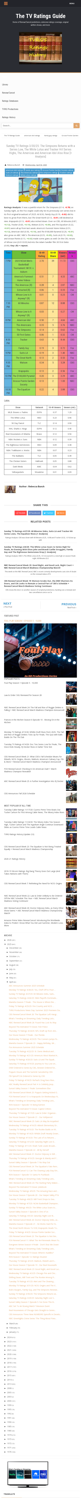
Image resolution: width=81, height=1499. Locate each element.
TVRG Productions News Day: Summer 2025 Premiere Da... (35, 1010)
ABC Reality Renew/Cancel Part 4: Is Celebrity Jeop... (31, 1084)
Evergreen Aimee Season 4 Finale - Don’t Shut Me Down (34, 1244)
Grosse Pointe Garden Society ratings (58, 170)
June (11, 973)
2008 (9, 1388)
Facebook (34, 512)
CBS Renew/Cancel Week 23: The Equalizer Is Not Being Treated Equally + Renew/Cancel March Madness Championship (32, 847)
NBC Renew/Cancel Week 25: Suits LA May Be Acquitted (33, 1121)
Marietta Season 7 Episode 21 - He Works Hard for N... (33, 1224)
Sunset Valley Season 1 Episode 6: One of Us (28, 1211)
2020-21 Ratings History (14, 859)
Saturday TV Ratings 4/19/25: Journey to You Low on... (32, 1063)
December (14, 948)
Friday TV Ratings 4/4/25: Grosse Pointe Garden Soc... (32, 1232)
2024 (9, 1337)
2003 (9, 1396)
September (14, 960)
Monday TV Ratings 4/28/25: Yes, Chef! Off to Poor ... (32, 990)
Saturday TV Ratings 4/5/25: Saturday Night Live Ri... (31, 1215)
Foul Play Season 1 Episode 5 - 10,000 (22, 621)
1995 (9, 1409)
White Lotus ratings (28, 175)
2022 (9, 1345)
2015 (9, 1375)
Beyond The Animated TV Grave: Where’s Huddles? (31, 1252)
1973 (9, 1439)
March (12, 1323)
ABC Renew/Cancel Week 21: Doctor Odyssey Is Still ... (33, 1154)
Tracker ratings (66, 172)
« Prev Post (7, 607)
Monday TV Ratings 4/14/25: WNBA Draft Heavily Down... (34, 1133)
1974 (9, 1435)
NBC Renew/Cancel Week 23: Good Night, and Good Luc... (34, 1269)
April (11, 982)
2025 (9, 944)
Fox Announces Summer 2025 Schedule (26, 1047)
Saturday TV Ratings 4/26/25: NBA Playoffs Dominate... (33, 998)
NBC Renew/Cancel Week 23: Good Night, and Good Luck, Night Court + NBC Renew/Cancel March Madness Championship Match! (39, 566)
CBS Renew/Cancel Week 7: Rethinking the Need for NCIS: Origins (33, 883)
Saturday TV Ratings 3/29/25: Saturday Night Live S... (32, 1298)
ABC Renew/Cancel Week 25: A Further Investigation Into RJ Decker (33, 781)
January (12, 1332)
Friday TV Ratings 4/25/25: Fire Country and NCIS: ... (31, 1006)
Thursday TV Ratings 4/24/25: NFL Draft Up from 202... (33, 1031)
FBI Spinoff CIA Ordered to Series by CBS (27, 1076)
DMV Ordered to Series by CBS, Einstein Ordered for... (32, 1067)
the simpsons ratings (49, 172)
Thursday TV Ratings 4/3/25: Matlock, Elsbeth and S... (32, 1261)
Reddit (20, 512)
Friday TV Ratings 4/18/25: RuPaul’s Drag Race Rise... (32, 1080)
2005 (9, 1392)
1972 (9, 1443)
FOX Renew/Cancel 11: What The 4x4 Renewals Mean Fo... (34, 1240)
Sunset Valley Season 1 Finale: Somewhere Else (30, 1088)
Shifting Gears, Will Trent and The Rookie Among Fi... (32, 1277)
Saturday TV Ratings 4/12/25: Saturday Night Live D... (32, 1141)
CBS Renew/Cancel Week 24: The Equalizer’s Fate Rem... (33, 1166)
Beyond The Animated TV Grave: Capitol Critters (30, 1109)
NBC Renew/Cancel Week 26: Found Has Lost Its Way (32, 1022)
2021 (9, 1350)
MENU (74, 3)
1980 (9, 1430)
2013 (9, 1384)
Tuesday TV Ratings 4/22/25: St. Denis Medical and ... (32, 1051)
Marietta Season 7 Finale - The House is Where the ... (32, 1002)
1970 (9, 1452)
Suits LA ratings (12, 172)
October (12, 956)
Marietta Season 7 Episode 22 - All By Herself (29, 1150)
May (11, 977)
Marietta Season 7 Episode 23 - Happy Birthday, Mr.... (32, 1043)
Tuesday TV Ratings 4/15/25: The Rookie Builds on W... (33, 1129)
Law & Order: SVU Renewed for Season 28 (23, 695)
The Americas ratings (29, 172)
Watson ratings (12, 175)
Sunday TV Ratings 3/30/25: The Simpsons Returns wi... (33, 1294)
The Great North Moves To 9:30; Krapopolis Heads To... (33, 1228)
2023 (9, 1341)
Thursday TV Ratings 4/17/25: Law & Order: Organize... (33, 1113)
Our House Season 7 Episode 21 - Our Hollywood (30, 1117)
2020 (9, 1354)
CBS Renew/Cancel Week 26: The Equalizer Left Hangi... (33, 1014)
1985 (9, 1426)
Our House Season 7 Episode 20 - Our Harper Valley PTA (34, 1195)
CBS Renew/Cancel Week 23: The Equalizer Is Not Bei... (33, 1236)
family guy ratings (32, 170)
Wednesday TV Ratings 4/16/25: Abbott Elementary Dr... (33, 1125)
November (14, 952)
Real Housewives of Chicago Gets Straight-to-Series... (32, 1310)
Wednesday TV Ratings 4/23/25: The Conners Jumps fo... (33, 1039)
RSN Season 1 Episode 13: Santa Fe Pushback (29, 1174)
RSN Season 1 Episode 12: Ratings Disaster (28, 1257)
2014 (9, 1379)
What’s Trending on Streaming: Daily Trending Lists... (32, 1018)
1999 (9, 1405)
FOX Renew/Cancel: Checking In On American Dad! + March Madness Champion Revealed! (30, 770)
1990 (9, 1422)
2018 (9, 1362)
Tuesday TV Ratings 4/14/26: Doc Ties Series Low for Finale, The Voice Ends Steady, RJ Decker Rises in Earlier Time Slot (32, 745)
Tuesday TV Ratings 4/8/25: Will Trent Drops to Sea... (32, 1199)
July (10, 969)
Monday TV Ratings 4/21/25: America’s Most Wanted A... (33, 1055)
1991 (9, 1418)
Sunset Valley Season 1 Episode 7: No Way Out (29, 1162)
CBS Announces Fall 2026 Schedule (19, 793)
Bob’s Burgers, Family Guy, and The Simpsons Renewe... (33, 1289)
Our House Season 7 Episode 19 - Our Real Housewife (33, 1265)
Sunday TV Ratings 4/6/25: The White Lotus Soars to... (32, 1207)
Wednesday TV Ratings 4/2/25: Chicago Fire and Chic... (32, 1273)
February (13, 1327)
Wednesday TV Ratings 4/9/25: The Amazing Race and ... (33, 1191)
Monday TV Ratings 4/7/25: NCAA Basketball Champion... (34, 1203)
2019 (9, 1358)
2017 (9, 1367)
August (12, 965)
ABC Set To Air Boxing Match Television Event (29, 1306)
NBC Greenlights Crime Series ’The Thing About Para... (32, 1318)
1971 (9, 1447)
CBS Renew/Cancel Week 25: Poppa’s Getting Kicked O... (33, 1092)
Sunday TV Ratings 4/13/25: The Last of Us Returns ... (32, 1137)
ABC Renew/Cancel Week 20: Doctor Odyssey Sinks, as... (34, 1220)
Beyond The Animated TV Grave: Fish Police (28, 1027)
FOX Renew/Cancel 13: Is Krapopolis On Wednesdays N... (34, 1096)
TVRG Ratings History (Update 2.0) (19, 834)
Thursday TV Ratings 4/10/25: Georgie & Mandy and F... (33, 1158)
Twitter (48, 512)
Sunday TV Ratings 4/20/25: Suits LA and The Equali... (32, 1059)
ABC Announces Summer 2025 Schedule (26, 985)
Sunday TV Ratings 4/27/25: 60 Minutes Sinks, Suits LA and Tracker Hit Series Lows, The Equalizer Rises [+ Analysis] (38, 532)
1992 (9, 1413)
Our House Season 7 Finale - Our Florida (26, 1035)
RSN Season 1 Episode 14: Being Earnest (27, 1104)
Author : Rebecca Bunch (31, 486)
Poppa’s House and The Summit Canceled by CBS (31, 1072)
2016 (9, 1371)
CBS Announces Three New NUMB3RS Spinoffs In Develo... (35, 1314)
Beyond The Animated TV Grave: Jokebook (27, 1187)
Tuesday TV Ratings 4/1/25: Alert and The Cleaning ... (32, 1281)
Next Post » (72, 607)
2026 (9, 940)
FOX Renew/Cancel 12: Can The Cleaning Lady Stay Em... (33, 1170)
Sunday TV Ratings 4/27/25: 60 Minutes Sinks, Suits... (32, 994)
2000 (9, 1401)
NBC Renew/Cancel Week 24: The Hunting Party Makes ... (34, 1183)
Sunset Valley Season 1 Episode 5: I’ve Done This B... (32, 1302)
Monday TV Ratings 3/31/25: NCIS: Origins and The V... (32, 1285)
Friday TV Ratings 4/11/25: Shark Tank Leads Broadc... (32, 1146)
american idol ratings (14, 170)
